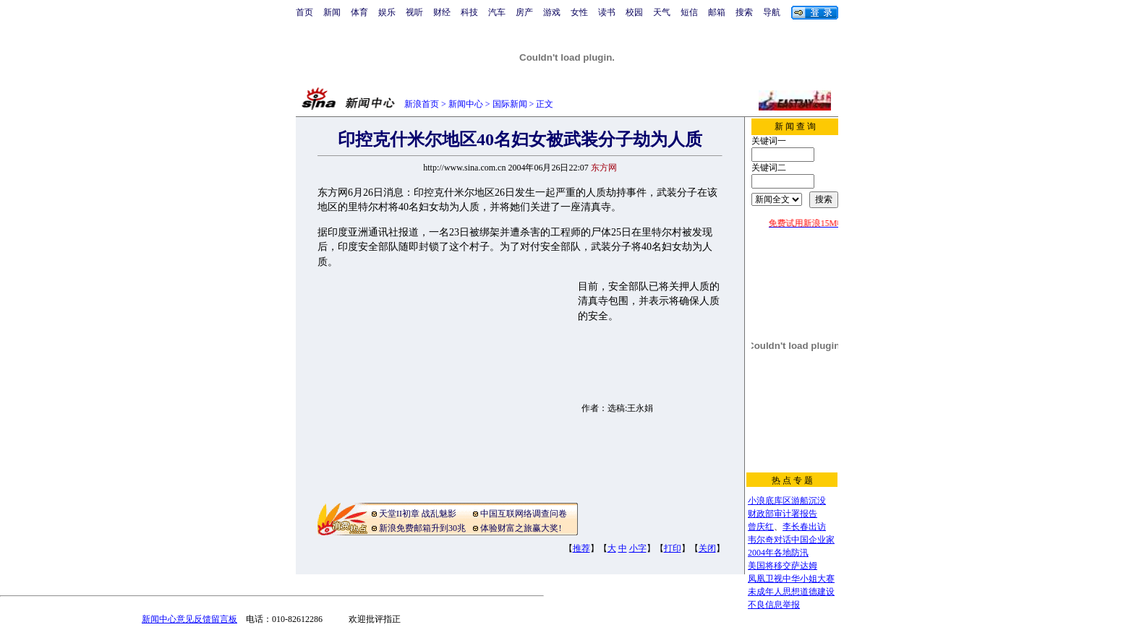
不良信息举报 (774, 605)
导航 (771, 12)
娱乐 (387, 12)
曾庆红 (761, 527)
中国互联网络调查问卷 (523, 514)
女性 (579, 12)
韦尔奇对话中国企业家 (791, 540)
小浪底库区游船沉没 (787, 501)
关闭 (707, 548)
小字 (638, 548)
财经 (442, 12)
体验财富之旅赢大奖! (520, 528)
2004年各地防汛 (778, 553)
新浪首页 (421, 104)
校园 (634, 12)
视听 (414, 12)
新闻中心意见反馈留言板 (189, 619)
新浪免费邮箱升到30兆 (422, 528)
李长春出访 (804, 527)
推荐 (581, 548)
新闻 (332, 12)
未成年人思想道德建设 (791, 592)
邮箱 (716, 12)
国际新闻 (510, 104)
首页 (304, 12)
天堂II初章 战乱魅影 (417, 514)
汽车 (497, 12)
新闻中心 (465, 104)
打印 (672, 548)
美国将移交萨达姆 (782, 566)
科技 (469, 12)
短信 (689, 12)
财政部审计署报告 (782, 514)
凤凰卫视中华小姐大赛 (791, 579)
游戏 (551, 12)
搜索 (744, 12)
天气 (661, 12)
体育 (359, 12)
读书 (606, 12)
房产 (524, 12)
